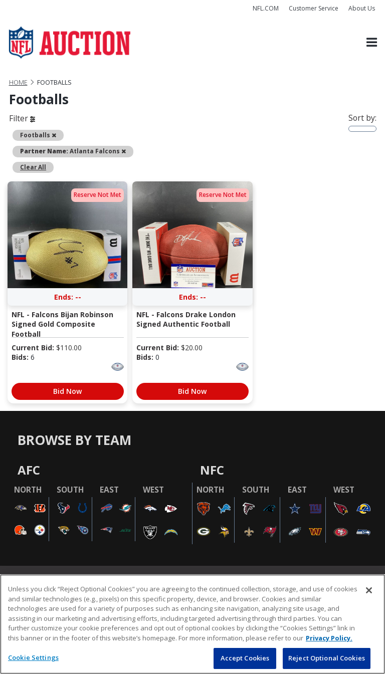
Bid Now (67, 391)
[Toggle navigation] (371, 43)
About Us (361, 8)
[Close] (369, 590)
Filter (22, 118)
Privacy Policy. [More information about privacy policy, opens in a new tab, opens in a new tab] (329, 637)
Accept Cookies (245, 657)
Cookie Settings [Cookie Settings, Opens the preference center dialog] (33, 657)
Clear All (33, 167)
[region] (192, 624)
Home (18, 82)
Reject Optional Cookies (326, 657)
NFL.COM (266, 8)
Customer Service (313, 8)
